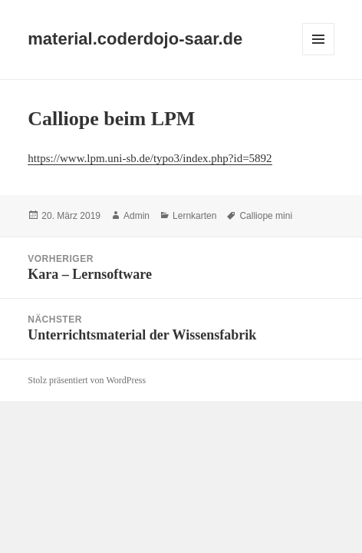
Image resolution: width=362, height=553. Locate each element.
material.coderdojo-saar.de (135, 38)
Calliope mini (265, 215)
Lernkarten (194, 215)
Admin (136, 215)
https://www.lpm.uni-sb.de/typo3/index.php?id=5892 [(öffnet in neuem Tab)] (150, 158)
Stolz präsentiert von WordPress (87, 380)
